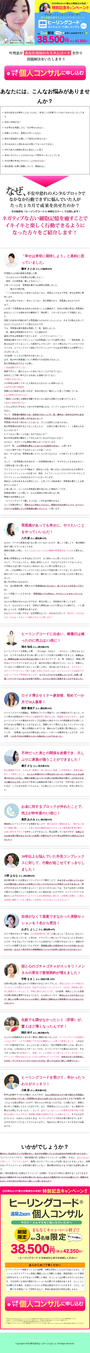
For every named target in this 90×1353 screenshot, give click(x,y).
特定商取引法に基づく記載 (37, 1340)
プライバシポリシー (54, 1340)
